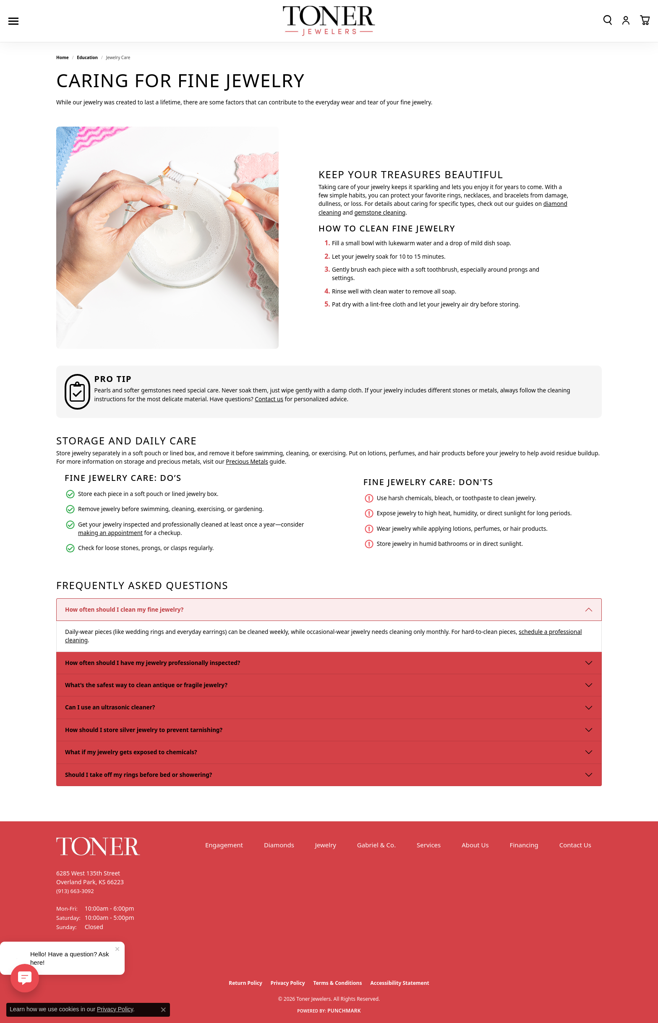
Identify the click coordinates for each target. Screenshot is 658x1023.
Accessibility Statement (399, 983)
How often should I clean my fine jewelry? (124, 609)
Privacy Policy (288, 983)
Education (87, 57)
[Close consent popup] (163, 1009)
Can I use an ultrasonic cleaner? (110, 707)
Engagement (224, 845)
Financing (524, 845)
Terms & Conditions (337, 983)
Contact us (269, 399)
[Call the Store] (75, 891)
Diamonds (279, 845)
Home (62, 57)
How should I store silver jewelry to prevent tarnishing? (143, 730)
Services (429, 845)
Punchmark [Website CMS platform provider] (344, 1010)
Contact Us (575, 845)
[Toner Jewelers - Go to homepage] (329, 21)
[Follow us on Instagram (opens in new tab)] (85, 958)
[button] (607, 20)
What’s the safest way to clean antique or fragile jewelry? (146, 685)
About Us (475, 845)
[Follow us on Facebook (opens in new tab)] (64, 958)
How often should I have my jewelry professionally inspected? (152, 663)
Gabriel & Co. (376, 845)
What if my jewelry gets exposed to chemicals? (131, 752)
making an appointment (110, 533)
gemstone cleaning (379, 212)
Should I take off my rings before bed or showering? (138, 775)
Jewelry (325, 845)
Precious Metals (247, 461)
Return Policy (245, 983)
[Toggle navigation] (15, 21)
